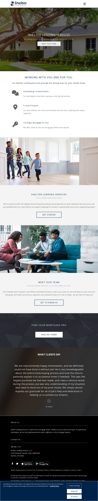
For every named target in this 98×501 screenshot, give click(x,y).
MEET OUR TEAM (49, 44)
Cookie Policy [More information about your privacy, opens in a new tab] (54, 486)
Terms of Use (31, 470)
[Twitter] (17, 463)
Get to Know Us (48, 302)
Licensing (40, 470)
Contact (72, 470)
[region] (49, 491)
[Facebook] (12, 463)
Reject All (74, 491)
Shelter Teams (49, 334)
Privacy (46, 470)
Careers (78, 470)
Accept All (74, 497)
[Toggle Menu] (84, 3)
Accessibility (65, 470)
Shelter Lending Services (18, 470)
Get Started (48, 214)
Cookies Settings (55, 470)
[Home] (19, 4)
